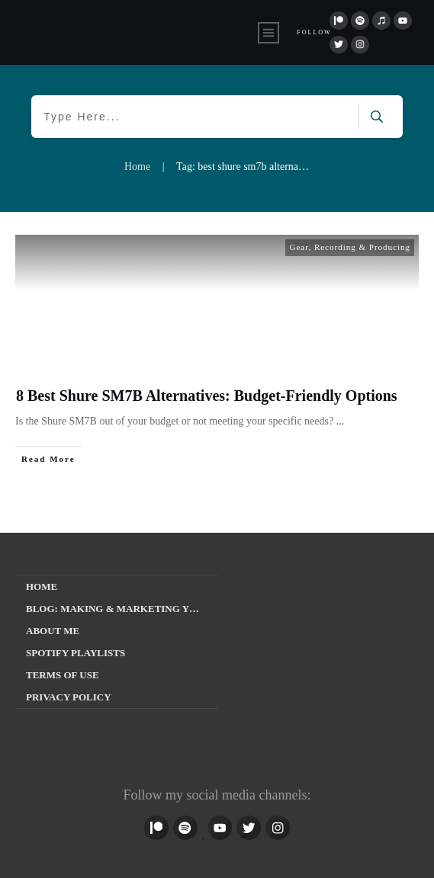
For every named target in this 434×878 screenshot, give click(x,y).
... (340, 421)
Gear (298, 247)
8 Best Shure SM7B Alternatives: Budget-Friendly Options (206, 395)
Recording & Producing (362, 247)
